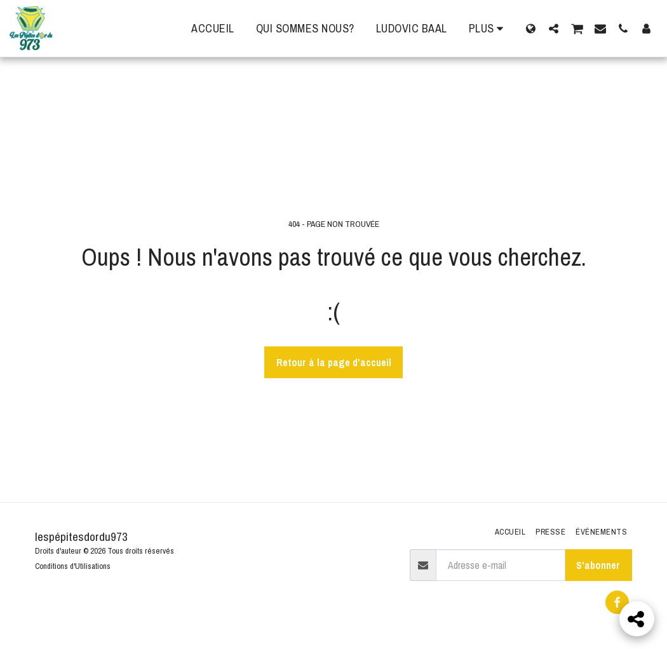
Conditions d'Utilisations (73, 566)
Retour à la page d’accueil (333, 362)
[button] (553, 28)
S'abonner (598, 565)
